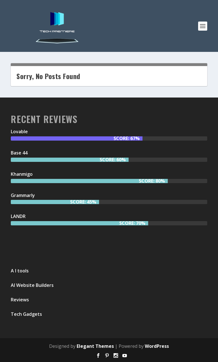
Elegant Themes (95, 346)
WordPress (157, 346)
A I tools (20, 271)
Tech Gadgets (26, 314)
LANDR (18, 216)
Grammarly (23, 195)
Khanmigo (22, 174)
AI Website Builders (32, 285)
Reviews (20, 300)
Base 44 (19, 153)
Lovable (19, 131)
